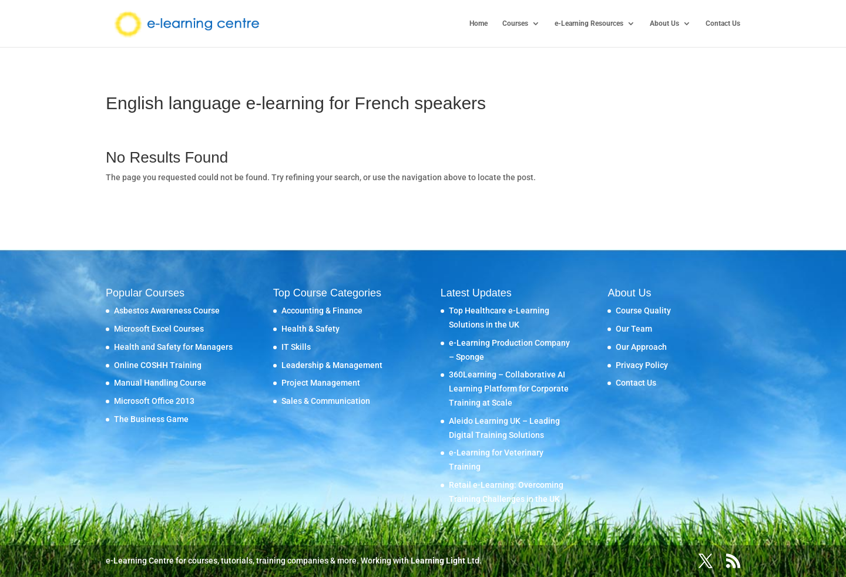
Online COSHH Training (158, 365)
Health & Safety (310, 328)
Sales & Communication (325, 401)
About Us (664, 23)
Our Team (634, 328)
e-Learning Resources (589, 23)
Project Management (320, 382)
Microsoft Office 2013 (154, 401)
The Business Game (151, 419)
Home (478, 23)
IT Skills (296, 347)
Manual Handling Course (160, 382)
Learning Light (438, 560)
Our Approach (641, 347)
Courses (515, 23)
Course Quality (643, 310)
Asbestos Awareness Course (167, 310)
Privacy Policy (642, 365)
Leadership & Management (331, 365)
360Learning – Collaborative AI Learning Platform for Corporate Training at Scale (509, 388)
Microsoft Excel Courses (159, 328)
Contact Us (723, 23)
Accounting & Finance (321, 310)
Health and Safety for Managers (173, 347)
